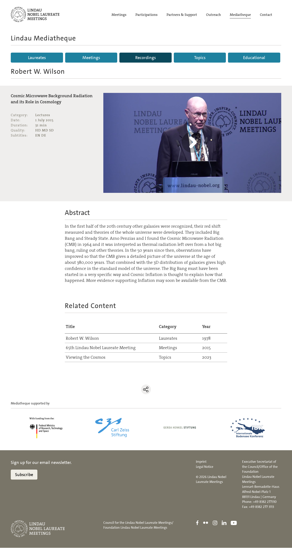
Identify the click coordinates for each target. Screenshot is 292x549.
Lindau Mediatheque (43, 38)
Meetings (119, 15)
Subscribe (24, 476)
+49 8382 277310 (265, 503)
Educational (254, 57)
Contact (266, 15)
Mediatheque (240, 15)
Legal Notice (204, 468)
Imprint (201, 463)
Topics (199, 57)
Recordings (145, 57)
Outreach (213, 15)
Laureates (37, 57)
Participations (146, 15)
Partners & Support (182, 15)
